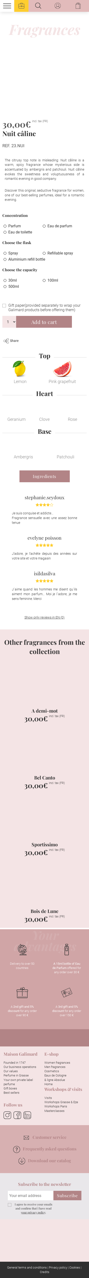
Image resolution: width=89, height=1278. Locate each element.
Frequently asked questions (44, 1149)
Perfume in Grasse (16, 1075)
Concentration (15, 215)
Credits (44, 1272)
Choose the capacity (19, 269)
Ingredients (44, 476)
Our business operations (20, 1067)
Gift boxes (10, 1088)
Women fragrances (57, 1062)
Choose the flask (16, 242)
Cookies (74, 1267)
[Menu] (7, 6)
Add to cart (44, 321)
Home (48, 1084)
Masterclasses (54, 1111)
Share (11, 341)
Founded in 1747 (15, 1062)
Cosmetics (51, 1071)
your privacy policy (33, 1212)
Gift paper (44, 307)
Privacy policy (58, 1267)
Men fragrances (55, 1067)
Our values (11, 1071)
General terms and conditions (27, 1267)
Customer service (45, 1137)
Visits (48, 1098)
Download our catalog (45, 1160)
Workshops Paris (55, 1106)
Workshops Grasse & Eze (61, 1102)
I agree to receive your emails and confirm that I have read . (33, 1208)
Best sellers (11, 1092)
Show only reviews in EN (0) (44, 617)
